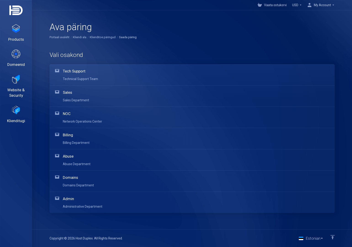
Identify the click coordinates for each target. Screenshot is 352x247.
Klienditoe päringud (103, 37)
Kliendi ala (79, 37)
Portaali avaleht (59, 37)
